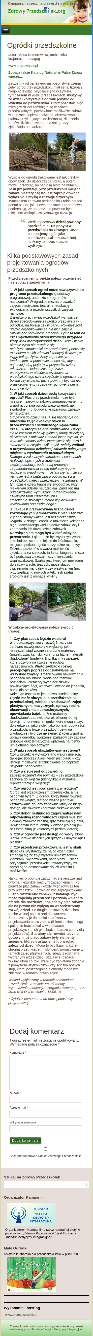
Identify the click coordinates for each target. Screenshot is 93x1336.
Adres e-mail (19, 1107)
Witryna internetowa (23, 1122)
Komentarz (18, 1052)
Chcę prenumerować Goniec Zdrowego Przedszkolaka (46, 1152)
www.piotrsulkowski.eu (21, 1315)
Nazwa (15, 1093)
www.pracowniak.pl (23, 66)
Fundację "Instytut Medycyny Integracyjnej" (57, 1329)
